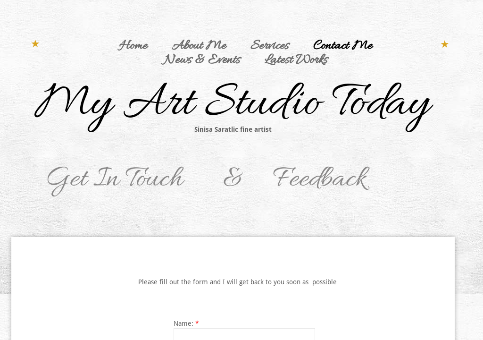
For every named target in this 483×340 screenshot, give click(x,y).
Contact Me (342, 46)
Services (269, 46)
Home (133, 46)
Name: (186, 323)
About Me (199, 46)
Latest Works (296, 60)
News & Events (202, 60)
